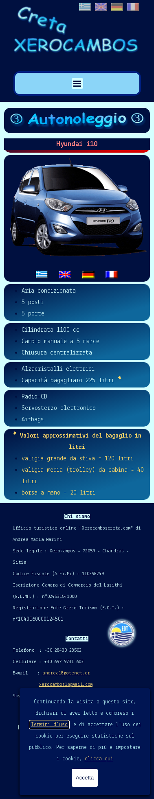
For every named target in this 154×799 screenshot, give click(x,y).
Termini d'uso (49, 724)
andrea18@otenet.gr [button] (66, 673)
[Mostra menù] (77, 83)
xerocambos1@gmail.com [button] (65, 684)
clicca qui (99, 759)
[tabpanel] (77, 218)
